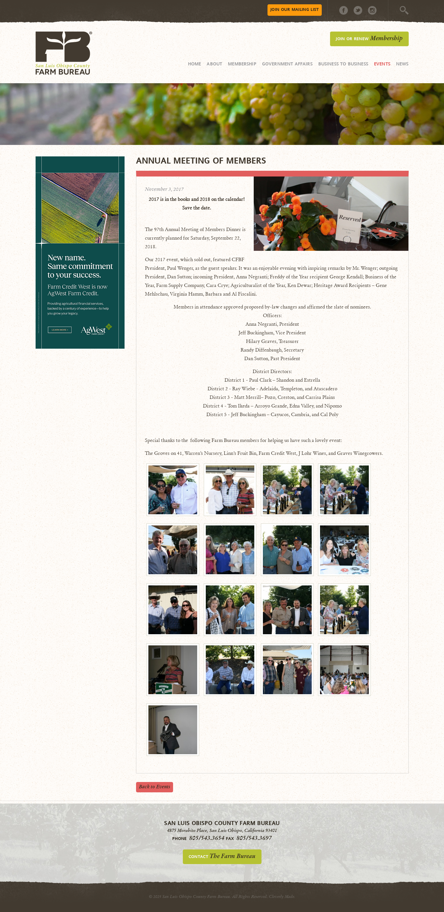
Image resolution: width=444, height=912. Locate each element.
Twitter (358, 10)
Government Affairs (287, 64)
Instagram (372, 10)
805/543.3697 (254, 838)
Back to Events (154, 787)
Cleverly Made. (282, 896)
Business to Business (343, 64)
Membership (242, 64)
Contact (222, 856)
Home (194, 64)
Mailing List (294, 9)
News (402, 64)
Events (382, 64)
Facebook (343, 10)
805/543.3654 (206, 838)
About (214, 64)
